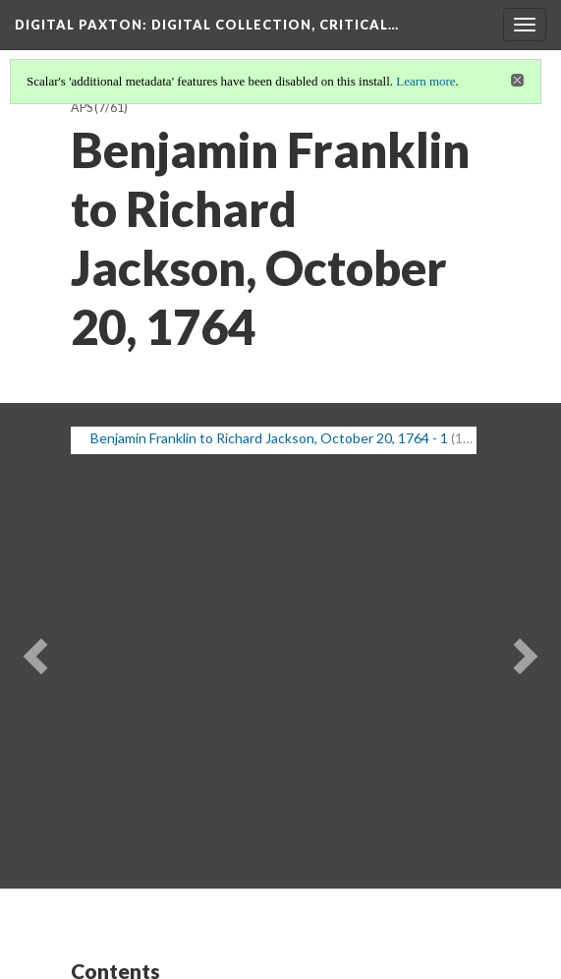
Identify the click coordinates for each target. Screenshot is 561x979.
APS (81, 107)
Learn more (425, 81)
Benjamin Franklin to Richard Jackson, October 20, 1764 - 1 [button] (269, 438)
